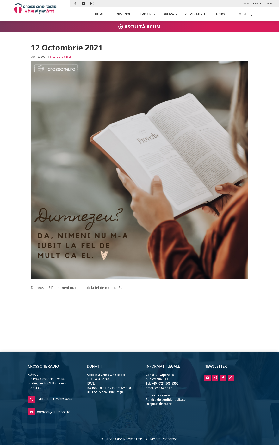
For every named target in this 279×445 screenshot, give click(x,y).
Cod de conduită (158, 395)
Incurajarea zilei (60, 56)
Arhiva (168, 14)
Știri (242, 14)
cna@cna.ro (163, 388)
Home (99, 14)
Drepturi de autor (251, 3)
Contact (270, 3)
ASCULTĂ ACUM (142, 26)
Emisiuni (146, 14)
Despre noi (122, 14)
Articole (222, 14)
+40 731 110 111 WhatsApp (54, 399)
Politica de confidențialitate (166, 399)
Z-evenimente (195, 14)
